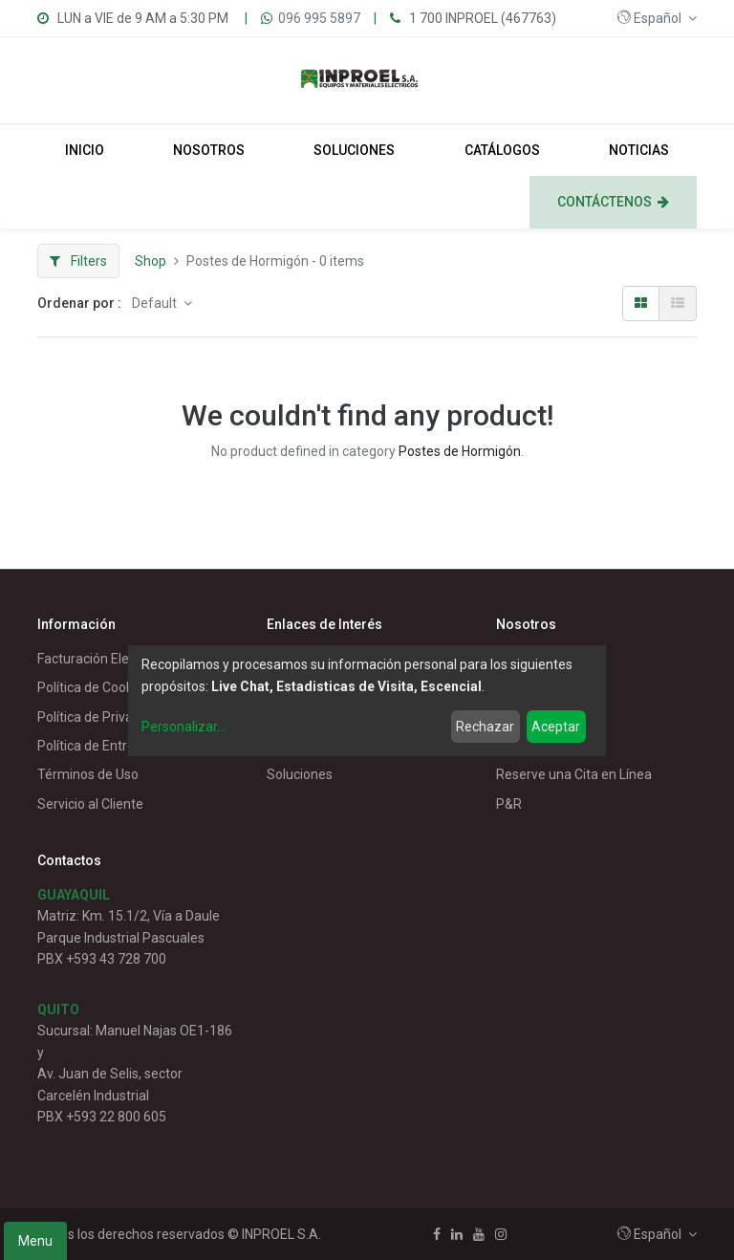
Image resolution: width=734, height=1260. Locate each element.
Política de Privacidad (101, 717)
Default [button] (156, 303)
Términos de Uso (88, 774)
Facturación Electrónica (107, 658)
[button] (657, 18)
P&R (509, 804)
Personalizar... (183, 726)
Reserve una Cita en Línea (574, 774)
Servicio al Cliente (90, 804)
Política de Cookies (93, 687)
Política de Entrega (93, 745)
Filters (78, 261)
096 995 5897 (319, 18)
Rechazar (485, 726)
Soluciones (300, 774)
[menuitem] (84, 150)
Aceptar (555, 726)
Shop (150, 261)
